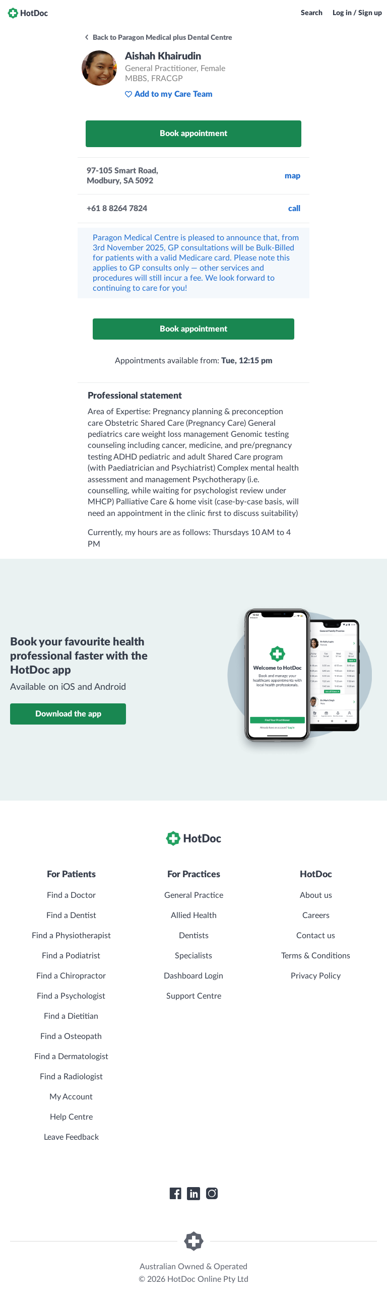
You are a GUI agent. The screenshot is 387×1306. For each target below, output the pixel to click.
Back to (158, 37)
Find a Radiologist (71, 1077)
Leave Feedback (71, 1137)
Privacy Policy (316, 976)
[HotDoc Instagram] (212, 1193)
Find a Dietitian (71, 1016)
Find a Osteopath (71, 1036)
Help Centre (71, 1117)
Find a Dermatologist (71, 1057)
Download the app (68, 714)
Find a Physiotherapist (71, 936)
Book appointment (193, 133)
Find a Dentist (71, 915)
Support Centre (193, 996)
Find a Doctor (71, 895)
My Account (71, 1097)
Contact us (315, 936)
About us (316, 895)
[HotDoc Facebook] (175, 1193)
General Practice (193, 895)
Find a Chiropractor (71, 976)
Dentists (194, 936)
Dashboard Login (193, 976)
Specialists (193, 956)
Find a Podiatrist (71, 956)
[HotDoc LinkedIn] (193, 1193)
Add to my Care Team (168, 94)
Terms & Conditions (315, 956)
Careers (316, 915)
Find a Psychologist (71, 996)
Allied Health (194, 915)
